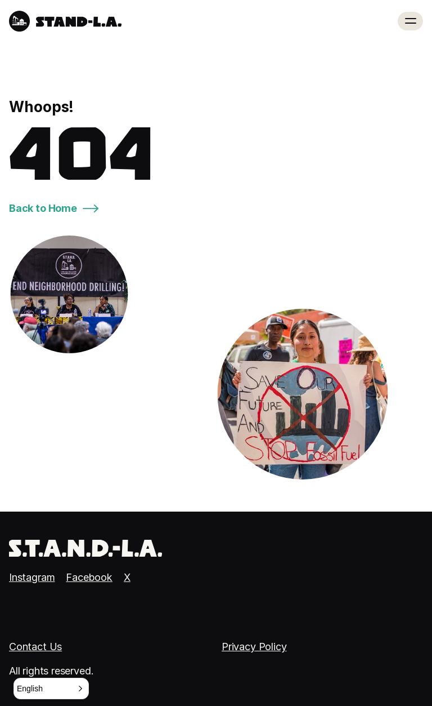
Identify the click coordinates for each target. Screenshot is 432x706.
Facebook (89, 577)
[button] (51, 688)
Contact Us (35, 646)
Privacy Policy (254, 646)
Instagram (32, 577)
